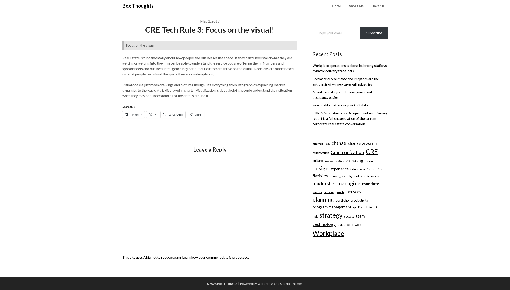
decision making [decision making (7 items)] (349, 160)
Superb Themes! (292, 283)
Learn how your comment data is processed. (215, 257)
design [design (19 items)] (321, 168)
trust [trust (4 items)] (341, 225)
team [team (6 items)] (360, 216)
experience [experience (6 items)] (339, 169)
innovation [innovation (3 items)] (373, 176)
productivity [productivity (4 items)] (359, 200)
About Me (356, 6)
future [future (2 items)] (334, 176)
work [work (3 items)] (358, 225)
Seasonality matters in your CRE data (340, 105)
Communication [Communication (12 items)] (347, 152)
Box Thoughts (138, 6)
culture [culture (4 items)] (318, 161)
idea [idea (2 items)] (363, 176)
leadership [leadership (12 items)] (324, 183)
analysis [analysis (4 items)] (318, 143)
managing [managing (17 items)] (348, 183)
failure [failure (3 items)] (354, 169)
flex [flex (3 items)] (380, 169)
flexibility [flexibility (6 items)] (320, 176)
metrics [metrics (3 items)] (317, 192)
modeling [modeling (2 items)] (329, 192)
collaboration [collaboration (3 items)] (321, 153)
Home (336, 6)
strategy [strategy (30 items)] (331, 215)
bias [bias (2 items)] (327, 143)
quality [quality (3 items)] (357, 207)
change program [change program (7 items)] (362, 143)
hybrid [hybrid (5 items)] (354, 176)
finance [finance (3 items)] (371, 169)
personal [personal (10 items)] (355, 191)
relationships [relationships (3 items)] (372, 207)
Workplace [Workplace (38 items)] (328, 233)
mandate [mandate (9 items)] (370, 183)
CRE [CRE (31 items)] (372, 151)
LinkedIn (377, 6)
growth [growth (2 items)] (343, 176)
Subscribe (374, 33)
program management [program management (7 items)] (332, 207)
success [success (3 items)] (349, 216)
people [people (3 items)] (340, 192)
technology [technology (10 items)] (324, 224)
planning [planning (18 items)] (323, 199)
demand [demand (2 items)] (369, 160)
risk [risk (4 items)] (315, 216)
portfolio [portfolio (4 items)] (342, 200)
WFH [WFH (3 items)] (350, 225)
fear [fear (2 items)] (362, 169)
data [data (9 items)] (329, 160)
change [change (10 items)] (339, 142)
